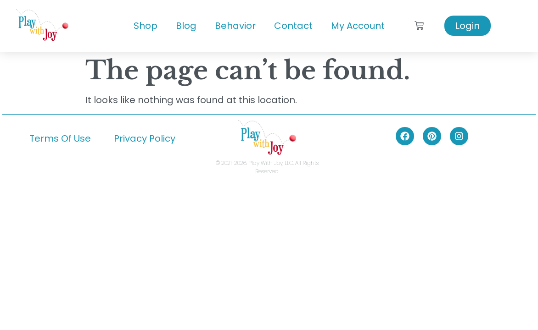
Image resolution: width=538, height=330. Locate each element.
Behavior (235, 25)
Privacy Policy (144, 138)
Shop (145, 25)
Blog (186, 25)
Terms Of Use (60, 138)
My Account (358, 25)
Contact (293, 25)
